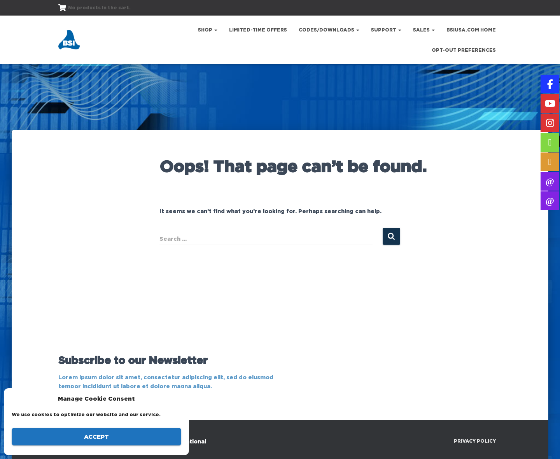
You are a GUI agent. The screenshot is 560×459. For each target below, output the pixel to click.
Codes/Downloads (329, 29)
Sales (424, 29)
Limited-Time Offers (258, 29)
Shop (207, 29)
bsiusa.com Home (471, 29)
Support (386, 29)
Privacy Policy (475, 440)
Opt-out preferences (464, 50)
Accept (96, 436)
